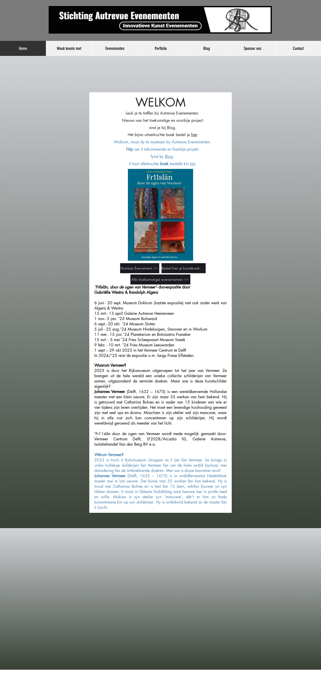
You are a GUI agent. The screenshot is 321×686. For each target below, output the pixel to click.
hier (194, 134)
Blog (171, 127)
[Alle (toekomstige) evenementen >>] (160, 279)
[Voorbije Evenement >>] (139, 268)
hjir (192, 163)
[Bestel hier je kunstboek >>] (184, 268)
